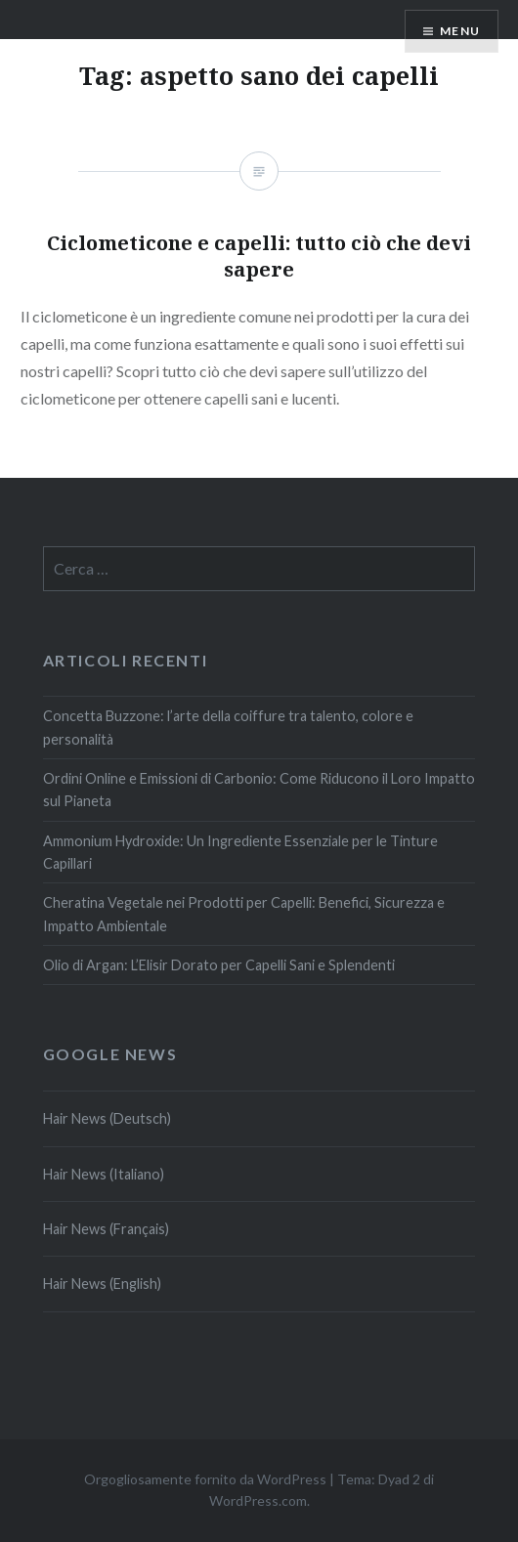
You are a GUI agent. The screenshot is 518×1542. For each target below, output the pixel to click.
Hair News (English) (102, 1283)
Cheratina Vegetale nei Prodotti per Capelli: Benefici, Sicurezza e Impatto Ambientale (244, 913)
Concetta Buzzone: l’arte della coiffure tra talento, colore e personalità (228, 727)
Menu (460, 30)
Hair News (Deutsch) (107, 1118)
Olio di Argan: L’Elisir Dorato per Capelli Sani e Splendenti (219, 965)
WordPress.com (258, 1500)
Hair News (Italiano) (103, 1174)
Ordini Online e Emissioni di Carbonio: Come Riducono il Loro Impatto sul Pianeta (259, 789)
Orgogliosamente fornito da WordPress (205, 1479)
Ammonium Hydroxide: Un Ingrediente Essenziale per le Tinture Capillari (240, 852)
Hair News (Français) (106, 1229)
